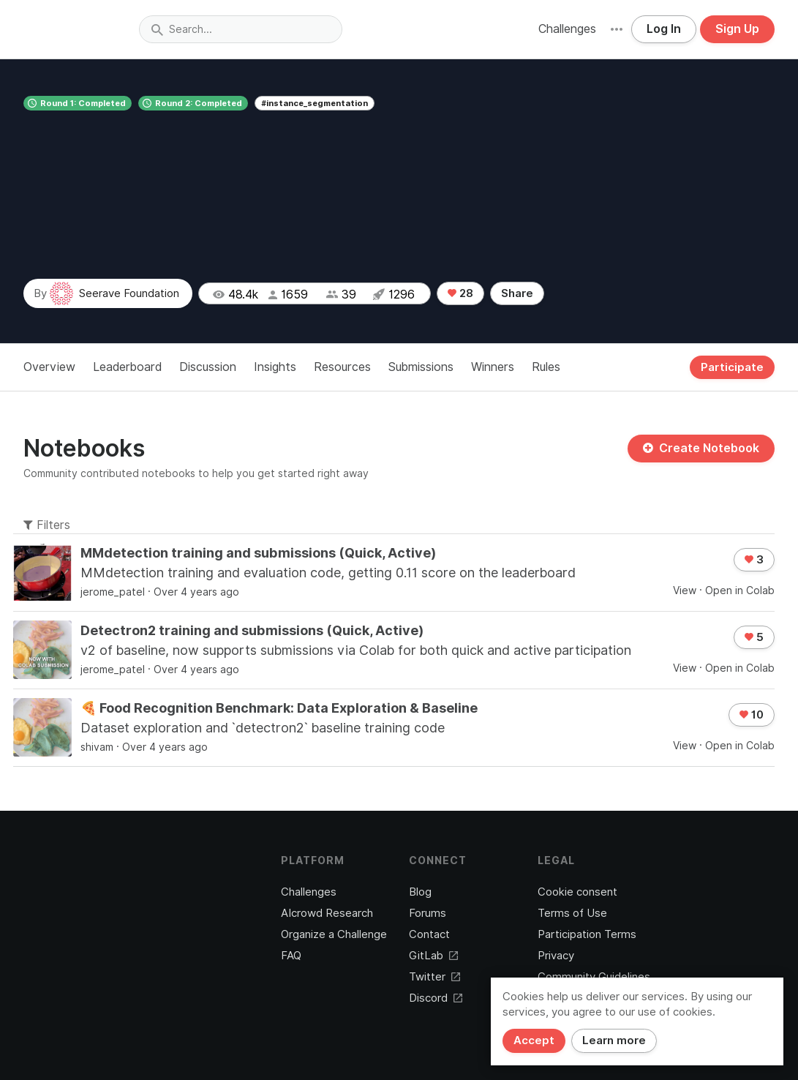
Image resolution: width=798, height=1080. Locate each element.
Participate (732, 367)
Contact (429, 934)
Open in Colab (740, 590)
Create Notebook (701, 448)
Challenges (567, 29)
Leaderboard (127, 367)
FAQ (291, 955)
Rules (546, 367)
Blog (420, 892)
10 (751, 714)
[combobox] (240, 29)
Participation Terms (587, 934)
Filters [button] (46, 525)
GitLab (433, 955)
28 (460, 293)
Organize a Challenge (334, 934)
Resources (342, 367)
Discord (435, 998)
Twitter (434, 976)
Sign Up (737, 29)
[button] (616, 29)
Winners (492, 367)
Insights (275, 367)
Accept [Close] (533, 1040)
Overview (49, 367)
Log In (664, 29)
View (684, 590)
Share (517, 293)
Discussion (207, 367)
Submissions (420, 367)
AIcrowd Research (327, 913)
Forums (427, 913)
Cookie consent (577, 892)
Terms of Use (572, 913)
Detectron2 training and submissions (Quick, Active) (252, 630)
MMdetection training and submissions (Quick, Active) (258, 552)
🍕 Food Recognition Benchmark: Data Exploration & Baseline (279, 708)
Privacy (556, 955)
